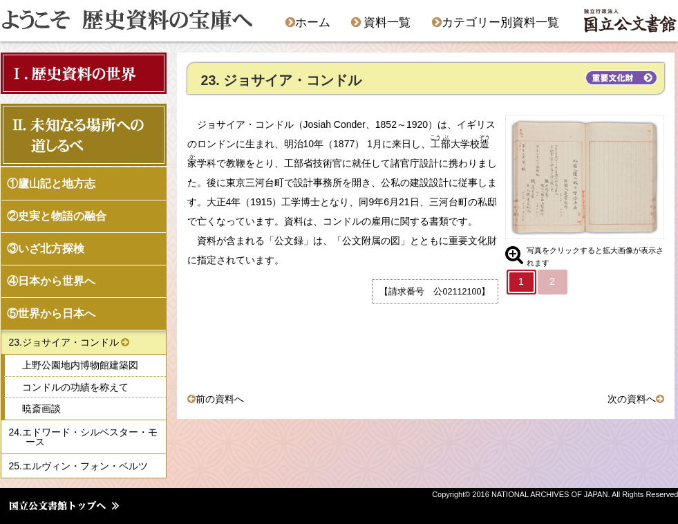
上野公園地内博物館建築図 (80, 365)
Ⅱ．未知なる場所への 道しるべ (79, 135)
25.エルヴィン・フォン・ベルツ (78, 465)
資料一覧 (381, 22)
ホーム (307, 22)
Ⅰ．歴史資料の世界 (72, 73)
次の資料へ (632, 398)
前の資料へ (220, 398)
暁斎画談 (41, 408)
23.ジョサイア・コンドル (64, 342)
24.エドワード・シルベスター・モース (83, 437)
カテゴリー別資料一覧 (495, 22)
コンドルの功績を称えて (75, 387)
